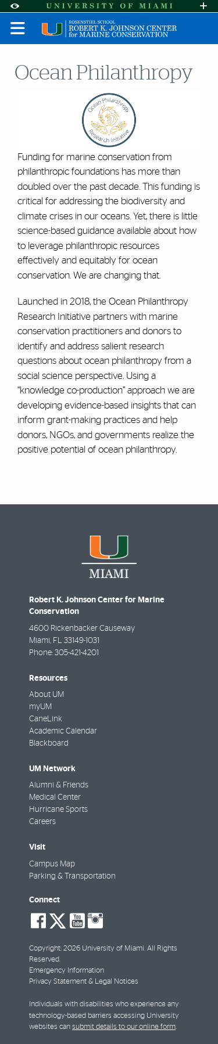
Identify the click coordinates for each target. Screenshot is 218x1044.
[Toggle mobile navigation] (18, 28)
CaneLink (45, 719)
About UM (46, 695)
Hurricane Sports (58, 809)
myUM (40, 707)
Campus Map (52, 864)
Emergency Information (66, 970)
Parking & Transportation (72, 876)
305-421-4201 (77, 653)
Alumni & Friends (58, 785)
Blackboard (49, 743)
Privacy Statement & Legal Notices (83, 981)
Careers (42, 822)
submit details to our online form (124, 1027)
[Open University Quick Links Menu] (203, 6)
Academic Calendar (63, 731)
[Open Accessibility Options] (14, 6)
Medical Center (55, 797)
